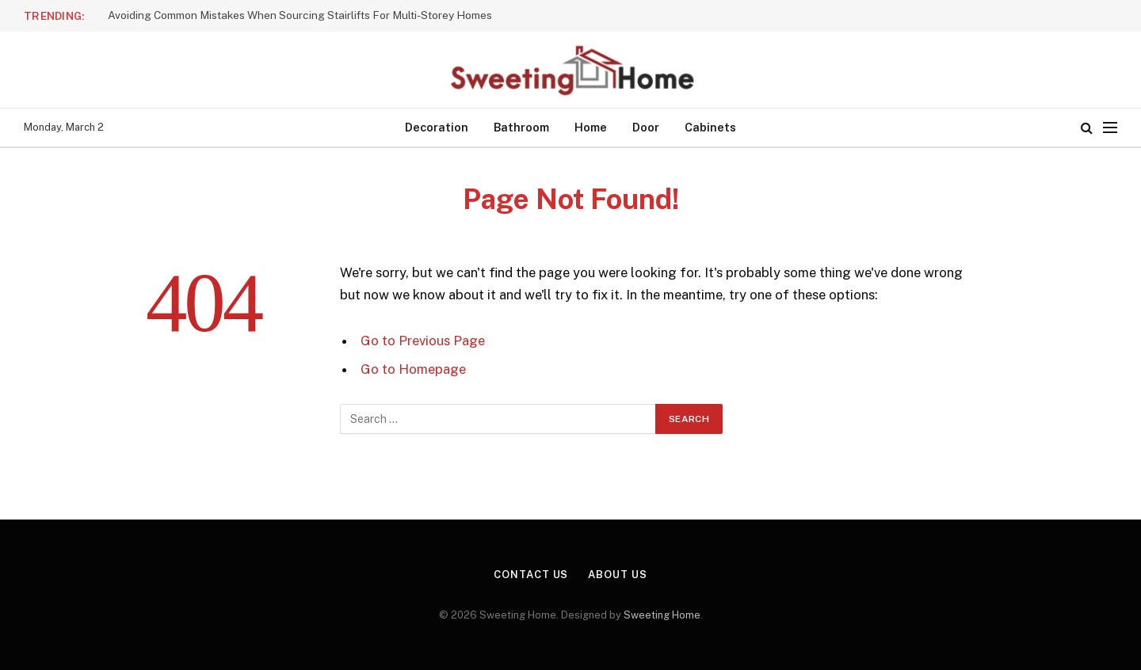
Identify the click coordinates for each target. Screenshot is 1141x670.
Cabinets (710, 127)
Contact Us (531, 575)
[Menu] (1110, 128)
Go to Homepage (413, 369)
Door (645, 127)
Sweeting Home (662, 615)
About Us (617, 575)
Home (590, 127)
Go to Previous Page (423, 340)
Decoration (436, 127)
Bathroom (521, 127)
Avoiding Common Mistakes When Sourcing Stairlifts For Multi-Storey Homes (300, 15)
